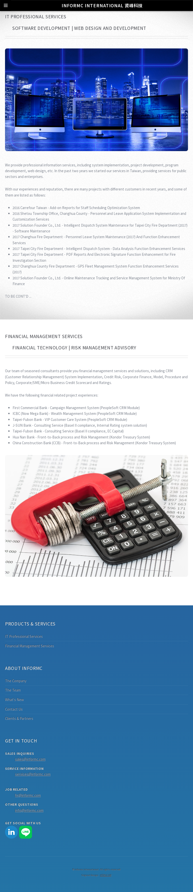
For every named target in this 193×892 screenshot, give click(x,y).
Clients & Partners (19, 718)
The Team (13, 690)
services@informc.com (33, 774)
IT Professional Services (24, 636)
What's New (14, 699)
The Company (15, 680)
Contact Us (14, 709)
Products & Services (30, 623)
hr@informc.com (28, 795)
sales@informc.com (30, 759)
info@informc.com (29, 810)
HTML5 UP (106, 875)
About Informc (23, 668)
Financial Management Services (29, 646)
